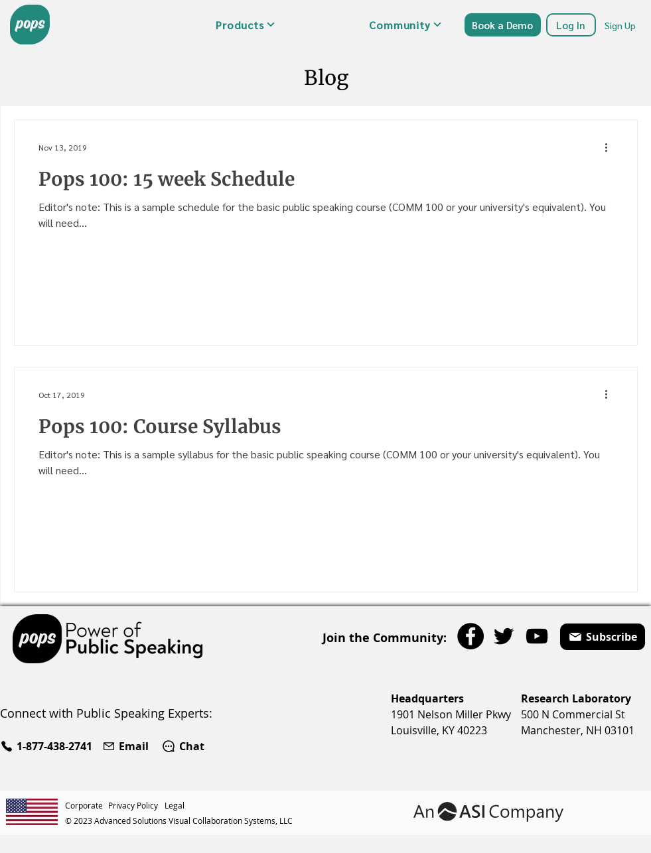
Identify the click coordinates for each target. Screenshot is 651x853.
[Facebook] (470, 636)
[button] (245, 24)
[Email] (127, 746)
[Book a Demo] (503, 24)
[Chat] (183, 746)
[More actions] (611, 147)
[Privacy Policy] (136, 805)
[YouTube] (537, 636)
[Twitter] (503, 636)
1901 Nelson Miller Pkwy (451, 714)
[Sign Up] (621, 24)
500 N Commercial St (573, 714)
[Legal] (176, 805)
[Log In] (571, 24)
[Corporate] (86, 805)
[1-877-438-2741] (48, 746)
